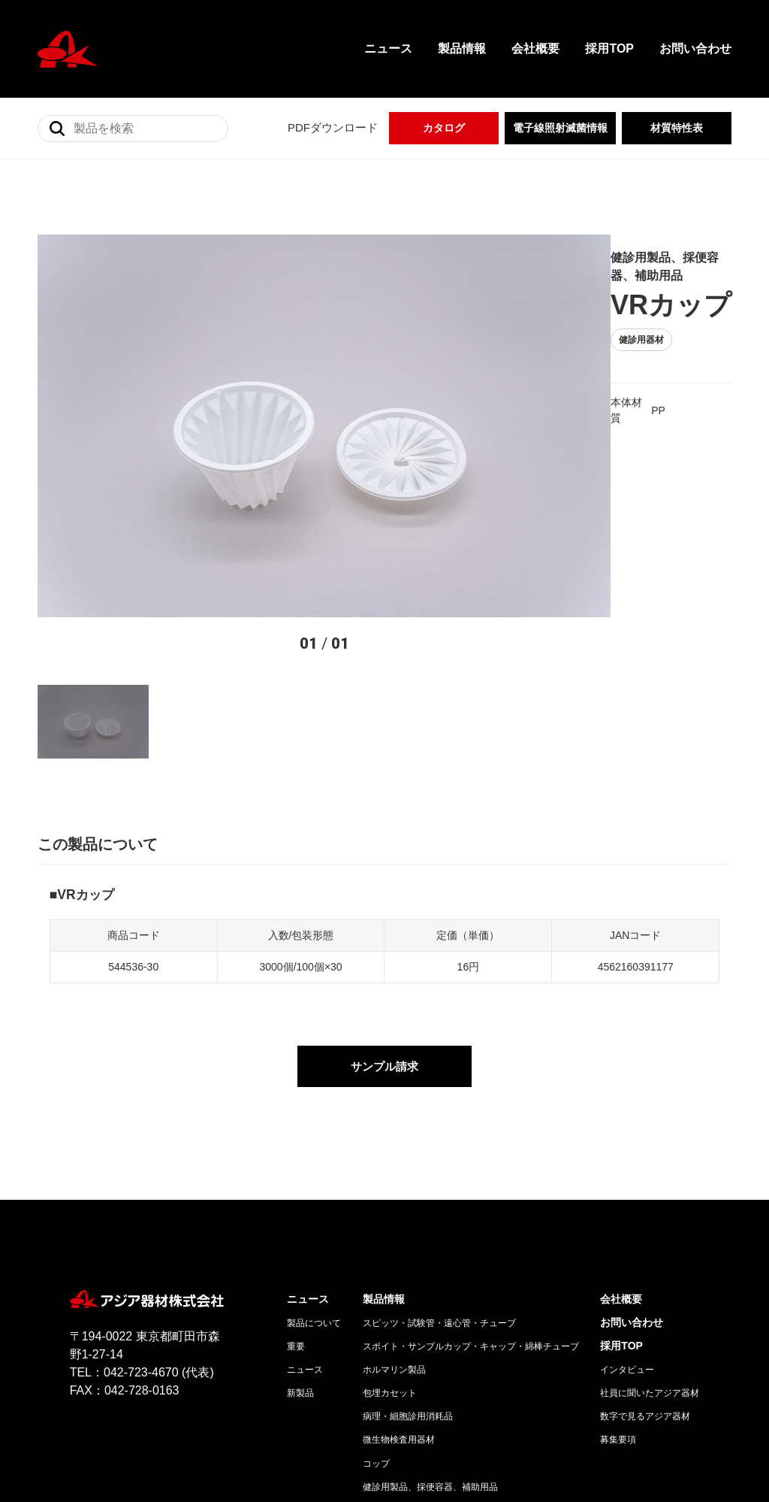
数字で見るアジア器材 (645, 1271)
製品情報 (462, 48)
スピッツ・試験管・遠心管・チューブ (439, 1178)
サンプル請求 (384, 919)
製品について (314, 1178)
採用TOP (609, 48)
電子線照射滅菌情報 (560, 128)
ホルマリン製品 (394, 1224)
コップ (376, 1318)
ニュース (388, 48)
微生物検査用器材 (399, 1294)
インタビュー (627, 1224)
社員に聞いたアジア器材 (649, 1248)
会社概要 (535, 48)
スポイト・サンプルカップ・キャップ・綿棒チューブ (471, 1201)
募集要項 (618, 1294)
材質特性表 (676, 128)
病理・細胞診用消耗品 (408, 1271)
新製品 (300, 1248)
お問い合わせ (695, 48)
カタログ (444, 128)
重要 (296, 1201)
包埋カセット (390, 1248)
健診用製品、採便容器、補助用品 (430, 1341)
